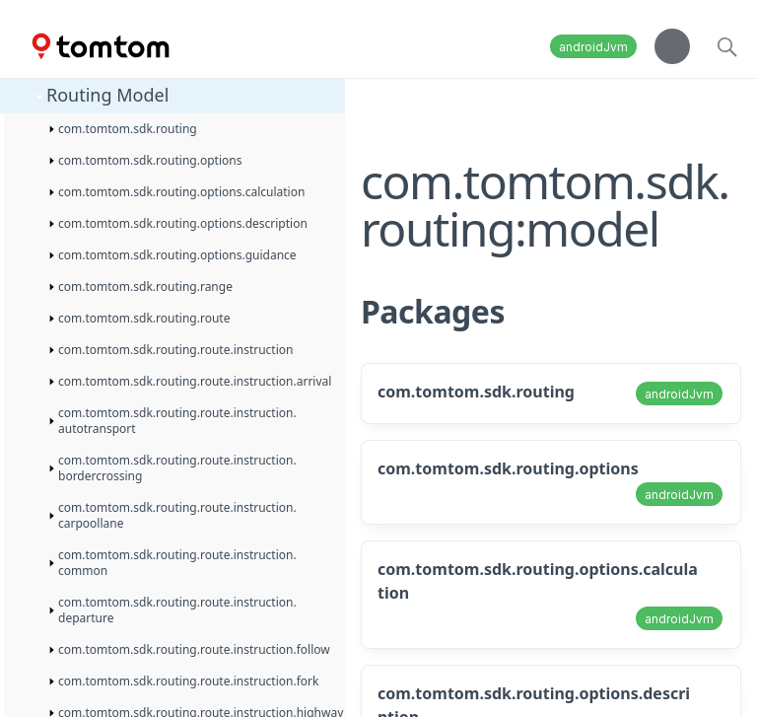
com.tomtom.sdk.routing (476, 391)
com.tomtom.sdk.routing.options (508, 468)
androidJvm (593, 46)
